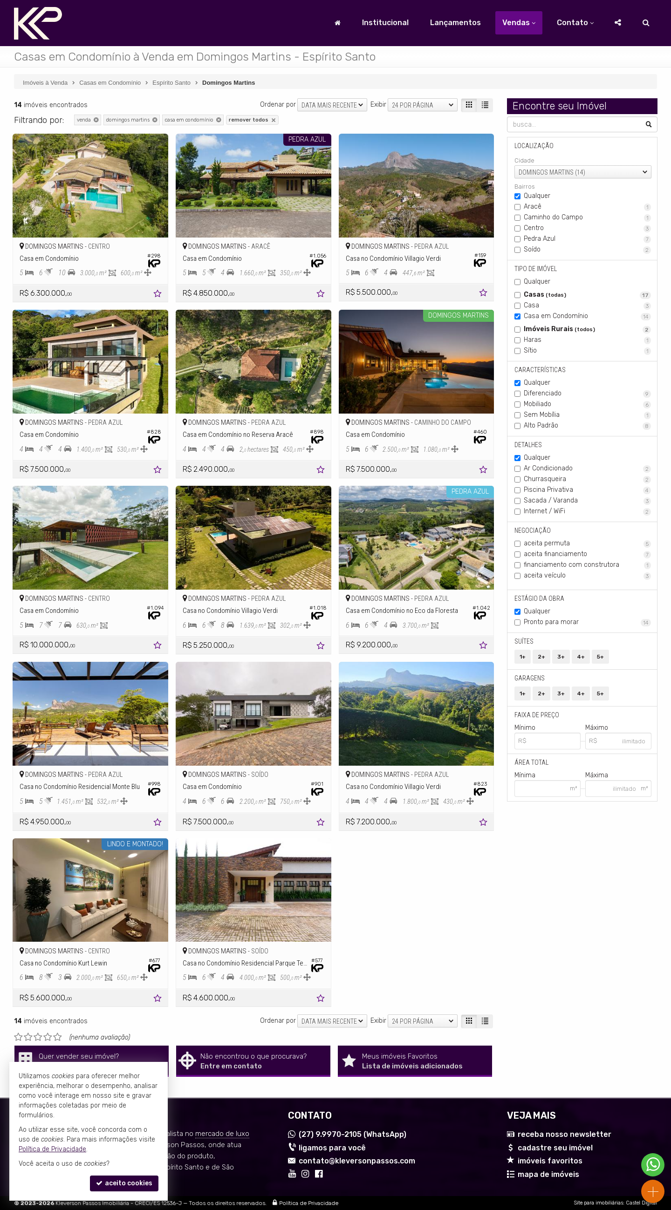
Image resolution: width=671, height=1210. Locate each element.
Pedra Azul (587, 239)
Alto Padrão (587, 425)
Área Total (531, 762)
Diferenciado (587, 393)
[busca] (646, 22)
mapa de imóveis (548, 1174)
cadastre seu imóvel (555, 1147)
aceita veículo (587, 575)
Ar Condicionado (587, 468)
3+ (561, 656)
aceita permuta (587, 543)
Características (540, 370)
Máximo (596, 728)
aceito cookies (124, 1183)
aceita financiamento (587, 554)
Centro (587, 228)
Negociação (532, 530)
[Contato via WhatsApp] (652, 1164)
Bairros (524, 186)
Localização (534, 146)
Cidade (524, 160)
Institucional (385, 22)
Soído (587, 249)
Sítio (587, 351)
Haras (587, 340)
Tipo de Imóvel (535, 268)
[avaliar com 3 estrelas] (38, 1037)
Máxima (596, 775)
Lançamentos (455, 22)
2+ (541, 656)
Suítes (524, 641)
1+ (523, 656)
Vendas (518, 22)
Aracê (587, 207)
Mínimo (524, 728)
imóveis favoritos (550, 1160)
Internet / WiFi (587, 511)
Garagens (529, 678)
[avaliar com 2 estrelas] (28, 1037)
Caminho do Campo (587, 217)
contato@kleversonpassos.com (357, 1160)
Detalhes (528, 445)
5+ (600, 656)
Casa (587, 305)
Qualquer (537, 196)
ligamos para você (332, 1147)
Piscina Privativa (587, 490)
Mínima (524, 775)
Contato (575, 22)
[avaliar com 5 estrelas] (57, 1037)
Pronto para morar (587, 622)
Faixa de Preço (536, 715)
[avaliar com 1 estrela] (18, 1037)
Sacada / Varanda (587, 500)
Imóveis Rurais (587, 329)
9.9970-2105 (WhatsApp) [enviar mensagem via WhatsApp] (352, 1134)
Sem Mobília (587, 415)
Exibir (378, 105)
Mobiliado (587, 404)
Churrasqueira (587, 479)
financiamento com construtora (587, 565)
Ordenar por (278, 105)
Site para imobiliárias (598, 1203)
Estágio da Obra (539, 598)
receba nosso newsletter (564, 1134)
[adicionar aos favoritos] (158, 295)
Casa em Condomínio (587, 316)
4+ (581, 656)
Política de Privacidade (308, 1203)
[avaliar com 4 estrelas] (47, 1037)
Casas (587, 295)
